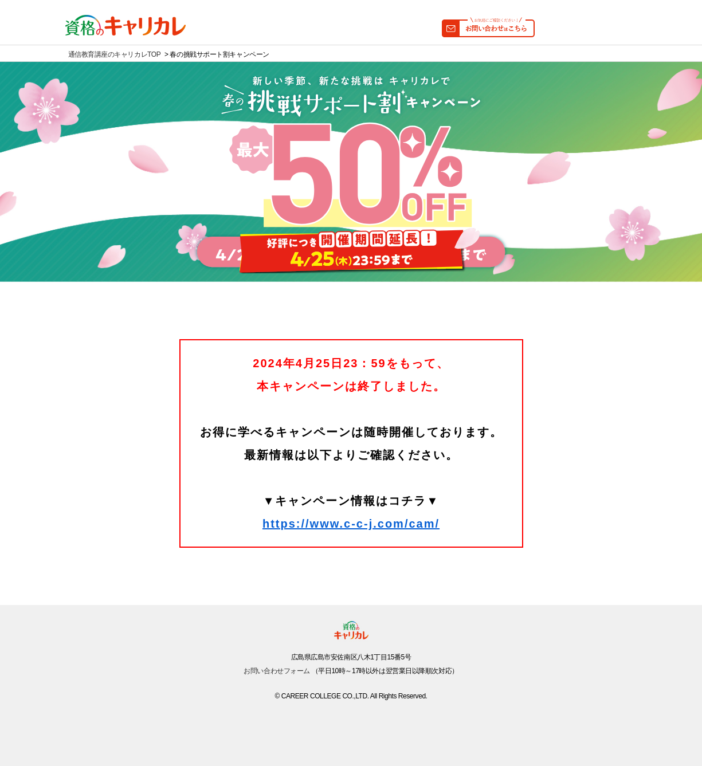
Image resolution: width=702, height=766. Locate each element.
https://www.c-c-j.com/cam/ (351, 523)
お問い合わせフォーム (277, 671)
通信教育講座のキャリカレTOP (114, 54)
